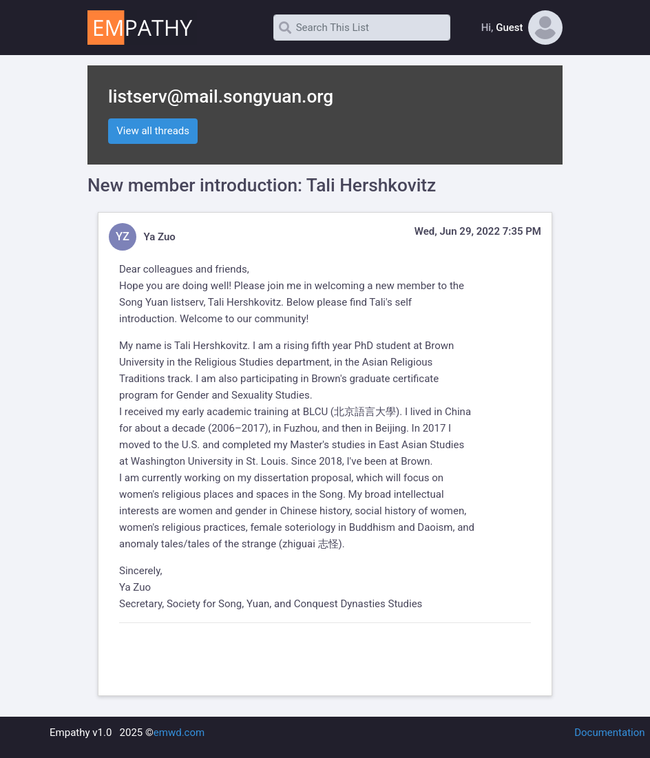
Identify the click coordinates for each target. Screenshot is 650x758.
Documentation (609, 732)
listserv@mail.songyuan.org (220, 96)
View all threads (152, 131)
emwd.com (179, 732)
